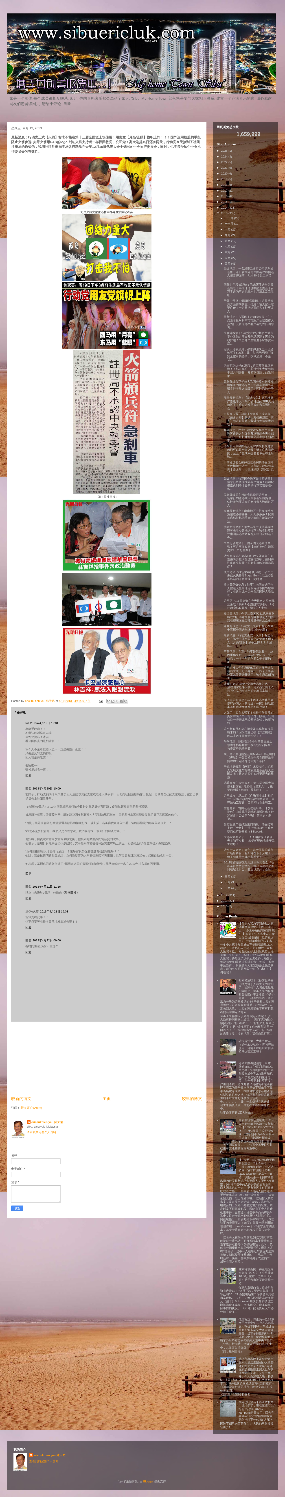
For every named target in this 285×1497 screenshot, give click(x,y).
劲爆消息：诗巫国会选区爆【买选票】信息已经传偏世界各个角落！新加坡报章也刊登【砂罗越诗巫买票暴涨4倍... (249, 484)
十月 (228, 229)
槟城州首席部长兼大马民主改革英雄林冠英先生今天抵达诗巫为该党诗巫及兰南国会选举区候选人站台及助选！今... (249, 532)
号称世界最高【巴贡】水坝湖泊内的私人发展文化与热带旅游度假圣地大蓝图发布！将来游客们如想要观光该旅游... (249, 772)
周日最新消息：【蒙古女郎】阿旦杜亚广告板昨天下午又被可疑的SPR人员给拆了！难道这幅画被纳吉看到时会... (249, 403)
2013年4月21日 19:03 (54, 911)
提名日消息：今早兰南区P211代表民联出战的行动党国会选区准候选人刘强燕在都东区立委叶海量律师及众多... (249, 617)
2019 (224, 179)
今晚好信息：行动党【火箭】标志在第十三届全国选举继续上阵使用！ (248, 627)
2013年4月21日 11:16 (47, 886)
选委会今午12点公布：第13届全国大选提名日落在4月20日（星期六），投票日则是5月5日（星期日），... (249, 786)
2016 (224, 196)
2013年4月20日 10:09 (47, 788)
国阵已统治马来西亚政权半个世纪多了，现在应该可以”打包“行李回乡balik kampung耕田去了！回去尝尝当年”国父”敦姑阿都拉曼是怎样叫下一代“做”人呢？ (256, 1410)
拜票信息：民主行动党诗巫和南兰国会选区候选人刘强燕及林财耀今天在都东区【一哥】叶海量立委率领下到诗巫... (249, 435)
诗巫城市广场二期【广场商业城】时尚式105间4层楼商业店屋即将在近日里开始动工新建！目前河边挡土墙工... (249, 799)
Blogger (148, 1481)
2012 (224, 895)
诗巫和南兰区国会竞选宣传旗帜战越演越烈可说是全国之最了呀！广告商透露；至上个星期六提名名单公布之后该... (249, 451)
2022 (224, 162)
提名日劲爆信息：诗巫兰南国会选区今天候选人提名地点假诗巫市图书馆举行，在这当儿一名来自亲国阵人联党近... (249, 590)
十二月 (229, 218)
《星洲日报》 (70, 892)
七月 (228, 246)
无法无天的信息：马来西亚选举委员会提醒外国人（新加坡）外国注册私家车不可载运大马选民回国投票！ (249, 703)
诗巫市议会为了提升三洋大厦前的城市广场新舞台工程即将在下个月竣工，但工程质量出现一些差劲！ (249, 853)
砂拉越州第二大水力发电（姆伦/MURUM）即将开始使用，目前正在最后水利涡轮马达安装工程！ (256, 1046)
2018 (224, 184)
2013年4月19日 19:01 (44, 723)
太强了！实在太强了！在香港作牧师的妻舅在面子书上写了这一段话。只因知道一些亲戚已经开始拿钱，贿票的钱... (249, 718)
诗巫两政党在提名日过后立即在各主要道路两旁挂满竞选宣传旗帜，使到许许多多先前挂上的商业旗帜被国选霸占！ (249, 561)
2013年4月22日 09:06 (47, 940)
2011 (224, 900)
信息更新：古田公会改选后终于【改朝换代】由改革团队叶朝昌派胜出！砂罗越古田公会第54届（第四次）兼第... (249, 813)
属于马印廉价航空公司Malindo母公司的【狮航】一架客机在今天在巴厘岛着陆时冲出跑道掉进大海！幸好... (249, 758)
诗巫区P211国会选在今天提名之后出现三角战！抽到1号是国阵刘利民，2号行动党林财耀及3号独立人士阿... (249, 604)
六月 (228, 252)
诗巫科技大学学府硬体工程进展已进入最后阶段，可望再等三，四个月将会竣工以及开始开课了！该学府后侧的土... (249, 673)
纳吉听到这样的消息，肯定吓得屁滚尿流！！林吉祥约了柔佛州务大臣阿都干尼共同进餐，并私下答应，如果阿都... (249, 371)
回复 (28, 775)
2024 (224, 156)
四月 (228, 263)
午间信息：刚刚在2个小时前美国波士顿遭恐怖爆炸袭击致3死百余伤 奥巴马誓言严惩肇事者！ (248, 745)
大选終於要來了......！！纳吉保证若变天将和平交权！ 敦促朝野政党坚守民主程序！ (249, 840)
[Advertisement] (106, 1058)
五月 (228, 258)
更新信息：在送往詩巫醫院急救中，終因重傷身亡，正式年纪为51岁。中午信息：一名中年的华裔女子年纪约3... (249, 657)
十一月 (229, 223)
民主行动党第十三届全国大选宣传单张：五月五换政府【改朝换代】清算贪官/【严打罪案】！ (249, 546)
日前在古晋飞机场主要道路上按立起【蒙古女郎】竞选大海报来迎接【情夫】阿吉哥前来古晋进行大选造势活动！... (249, 419)
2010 (224, 906)
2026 (224, 150)
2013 (224, 213)
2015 (224, 201)
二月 (228, 882)
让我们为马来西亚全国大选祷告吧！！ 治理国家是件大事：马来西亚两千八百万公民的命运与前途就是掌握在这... (249, 689)
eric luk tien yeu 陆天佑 (47, 1122)
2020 (224, 173)
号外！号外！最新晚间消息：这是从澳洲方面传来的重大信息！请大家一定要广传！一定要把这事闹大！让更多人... (249, 306)
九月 (228, 235)
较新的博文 (21, 1098)
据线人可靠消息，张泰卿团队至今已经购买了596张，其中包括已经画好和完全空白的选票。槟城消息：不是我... (248, 355)
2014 (224, 207)
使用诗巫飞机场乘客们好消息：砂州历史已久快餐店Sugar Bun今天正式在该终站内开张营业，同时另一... (248, 575)
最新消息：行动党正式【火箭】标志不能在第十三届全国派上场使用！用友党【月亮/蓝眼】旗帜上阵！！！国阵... (249, 640)
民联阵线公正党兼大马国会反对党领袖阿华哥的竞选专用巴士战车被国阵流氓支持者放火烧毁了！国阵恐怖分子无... (249, 387)
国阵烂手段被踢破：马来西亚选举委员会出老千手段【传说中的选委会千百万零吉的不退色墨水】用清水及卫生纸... (249, 290)
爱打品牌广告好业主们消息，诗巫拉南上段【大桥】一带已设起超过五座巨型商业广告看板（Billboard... (249, 828)
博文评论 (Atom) (31, 1107)
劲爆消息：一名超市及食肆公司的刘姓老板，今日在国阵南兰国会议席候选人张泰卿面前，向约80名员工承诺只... (249, 274)
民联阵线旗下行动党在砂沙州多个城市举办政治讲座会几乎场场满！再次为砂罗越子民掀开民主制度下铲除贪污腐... (249, 338)
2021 (224, 167)
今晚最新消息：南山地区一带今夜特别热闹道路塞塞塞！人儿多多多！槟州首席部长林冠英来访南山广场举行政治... (249, 516)
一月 (228, 888)
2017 (224, 190)
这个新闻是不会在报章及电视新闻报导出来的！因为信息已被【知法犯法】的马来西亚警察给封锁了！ (249, 732)
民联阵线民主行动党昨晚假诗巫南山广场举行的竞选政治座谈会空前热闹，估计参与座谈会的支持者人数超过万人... (249, 500)
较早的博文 (192, 1098)
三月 (228, 876)
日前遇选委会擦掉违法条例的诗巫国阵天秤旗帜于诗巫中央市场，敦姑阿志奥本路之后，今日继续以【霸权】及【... (249, 468)
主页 (107, 1098)
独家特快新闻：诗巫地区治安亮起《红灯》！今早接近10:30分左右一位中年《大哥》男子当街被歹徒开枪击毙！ (256, 1276)
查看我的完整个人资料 (41, 1132)
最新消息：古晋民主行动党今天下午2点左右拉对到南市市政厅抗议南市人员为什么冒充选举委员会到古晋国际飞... (249, 322)
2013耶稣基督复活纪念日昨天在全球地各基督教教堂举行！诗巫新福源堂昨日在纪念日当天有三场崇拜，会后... (249, 866)
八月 (228, 241)
